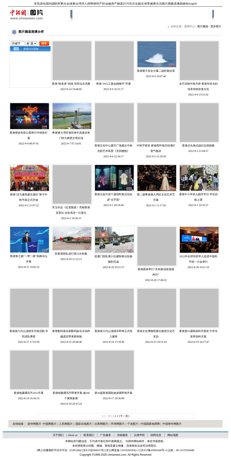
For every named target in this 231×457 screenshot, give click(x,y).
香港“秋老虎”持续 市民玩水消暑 (71, 83)
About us (73, 435)
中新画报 (80, 15)
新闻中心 (189, 26)
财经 (96, 3)
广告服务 (105, 435)
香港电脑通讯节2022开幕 (29, 392)
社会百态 (127, 15)
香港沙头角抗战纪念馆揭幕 (198, 145)
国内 (48, 3)
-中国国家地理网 (150, 423)
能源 (120, 3)
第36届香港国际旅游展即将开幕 (113, 392)
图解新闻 (204, 15)
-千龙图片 (132, 423)
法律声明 (139, 435)
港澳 (72, 3)
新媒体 (184, 3)
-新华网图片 (34, 423)
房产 (114, 3)
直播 (177, 3)
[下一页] (124, 416)
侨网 (90, 3)
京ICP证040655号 (93, 450)
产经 (102, 3)
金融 (108, 3)
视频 (170, 3)
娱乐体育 (158, 15)
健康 (153, 3)
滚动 (42, 3)
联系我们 (88, 435)
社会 (66, 3)
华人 (84, 3)
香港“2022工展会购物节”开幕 (113, 83)
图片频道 (202, 26)
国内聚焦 (111, 15)
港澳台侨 (189, 15)
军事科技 (173, 15)
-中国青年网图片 (172, 423)
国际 (54, 3)
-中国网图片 (49, 423)
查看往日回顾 (30, 48)
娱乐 (141, 3)
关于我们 (58, 435)
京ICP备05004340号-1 (153, 450)
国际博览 (142, 15)
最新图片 (95, 15)
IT (124, 3)
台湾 (78, 3)
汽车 (129, 3)
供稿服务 (122, 435)
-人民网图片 (65, 423)
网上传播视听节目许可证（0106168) (59, 450)
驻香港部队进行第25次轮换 (71, 253)
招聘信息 (155, 435)
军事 (60, 3)
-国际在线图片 (83, 423)
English (193, 3)
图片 (165, 3)
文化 (135, 3)
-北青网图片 (101, 423)
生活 (159, 3)
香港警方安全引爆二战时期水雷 (156, 70)
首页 (36, 3)
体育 (147, 3)
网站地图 (172, 435)
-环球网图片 (117, 423)
